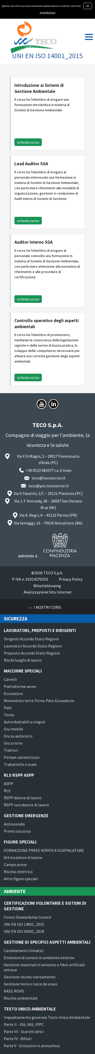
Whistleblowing (47, 585)
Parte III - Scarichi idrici (24, 1031)
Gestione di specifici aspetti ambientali (47, 942)
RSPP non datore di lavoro (26, 804)
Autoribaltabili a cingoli (24, 721)
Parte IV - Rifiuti (17, 1038)
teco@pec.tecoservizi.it (48, 485)
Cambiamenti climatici (24, 950)
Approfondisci (47, 12)
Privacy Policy (71, 579)
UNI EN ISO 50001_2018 (24, 931)
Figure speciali (20, 842)
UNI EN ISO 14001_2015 (24, 924)
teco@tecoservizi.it (49, 477)
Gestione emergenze (26, 815)
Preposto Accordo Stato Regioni (32, 653)
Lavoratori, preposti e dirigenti (40, 630)
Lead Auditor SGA (31, 163)
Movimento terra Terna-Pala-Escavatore (39, 700)
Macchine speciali (23, 671)
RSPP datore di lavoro (23, 797)
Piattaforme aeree (20, 686)
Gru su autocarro (18, 736)
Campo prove (15, 864)
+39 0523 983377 (40, 470)
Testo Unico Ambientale (30, 1009)
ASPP (8, 783)
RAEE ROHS (14, 991)
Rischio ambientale (20, 998)
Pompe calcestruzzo (22, 757)
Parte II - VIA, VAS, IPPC (24, 1024)
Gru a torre (13, 743)
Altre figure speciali (21, 878)
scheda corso (28, 142)
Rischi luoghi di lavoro (23, 660)
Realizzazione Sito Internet (48, 592)
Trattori (11, 750)
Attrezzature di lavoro (23, 857)
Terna (9, 714)
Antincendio (14, 824)
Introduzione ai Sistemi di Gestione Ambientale (39, 88)
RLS (7, 790)
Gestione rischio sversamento (29, 976)
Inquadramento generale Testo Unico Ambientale (47, 1017)
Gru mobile (13, 728)
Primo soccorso (17, 831)
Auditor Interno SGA (33, 242)
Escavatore (13, 693)
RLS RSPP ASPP (19, 775)
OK (87, 6)
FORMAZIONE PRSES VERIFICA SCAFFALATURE (44, 850)
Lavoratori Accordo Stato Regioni (33, 645)
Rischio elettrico (18, 871)
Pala (7, 707)
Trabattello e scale (20, 764)
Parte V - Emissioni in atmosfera (32, 1045)
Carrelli (10, 679)
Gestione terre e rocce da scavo (30, 983)
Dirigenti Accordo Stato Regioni (31, 638)
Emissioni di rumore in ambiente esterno (39, 957)
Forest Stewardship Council (27, 917)
